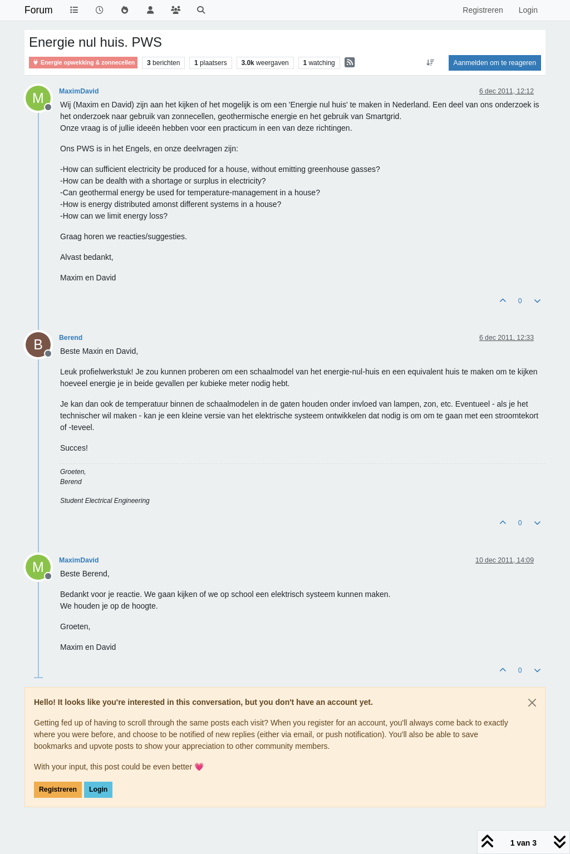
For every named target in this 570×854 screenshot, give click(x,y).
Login (98, 789)
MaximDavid (79, 91)
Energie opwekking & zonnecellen (83, 62)
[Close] (532, 703)
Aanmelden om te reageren (495, 63)
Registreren (58, 789)
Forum (38, 10)
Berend (70, 338)
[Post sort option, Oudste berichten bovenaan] (430, 63)
